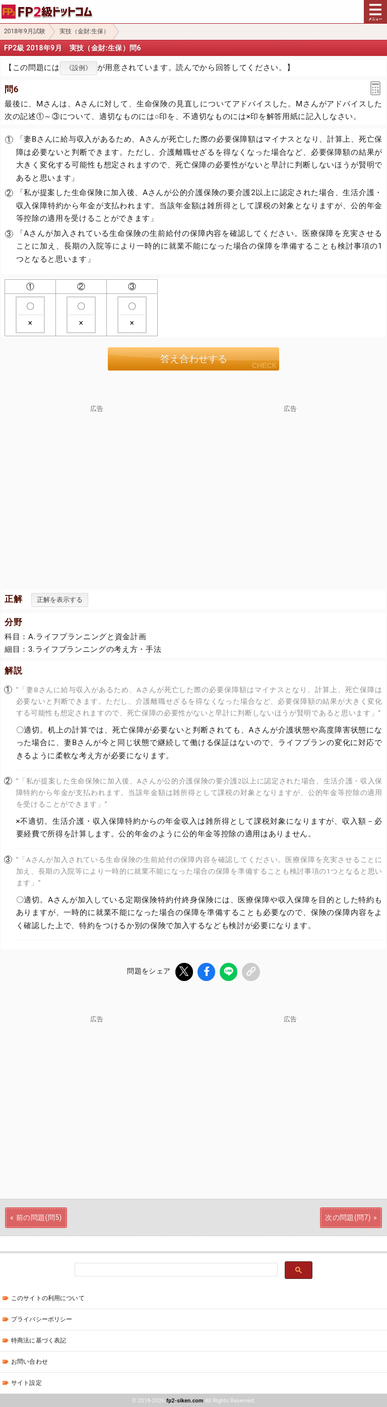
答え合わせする (193, 358)
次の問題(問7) (348, 1217)
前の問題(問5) (39, 1217)
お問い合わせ (29, 1361)
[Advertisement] (96, 483)
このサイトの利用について (48, 1297)
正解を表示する (60, 599)
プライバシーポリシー (41, 1318)
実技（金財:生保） (84, 31)
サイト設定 (26, 1382)
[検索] (175, 1269)
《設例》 (79, 68)
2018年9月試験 (24, 31)
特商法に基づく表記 (38, 1339)
